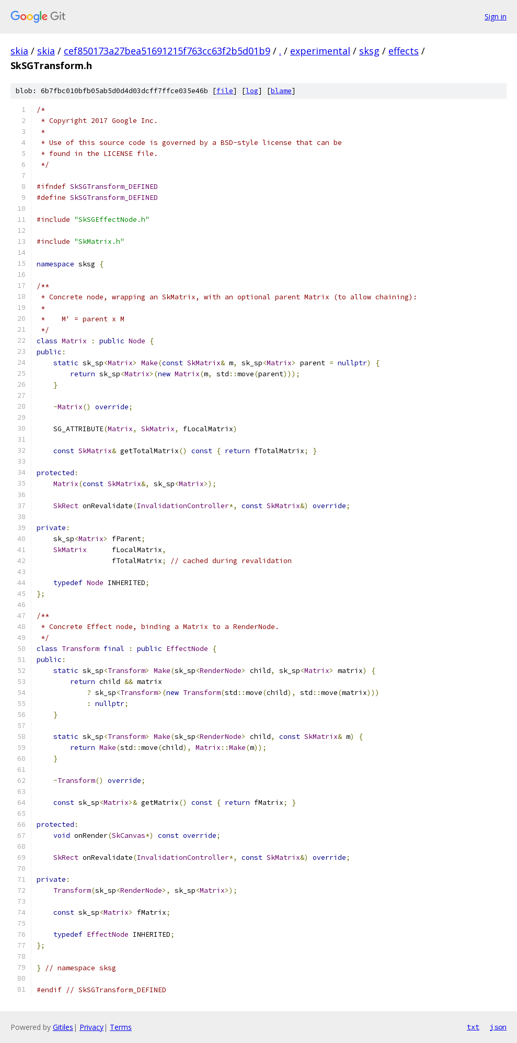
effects (403, 50)
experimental (320, 50)
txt (473, 1026)
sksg (369, 50)
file (224, 90)
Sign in (496, 16)
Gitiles (63, 1027)
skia (19, 50)
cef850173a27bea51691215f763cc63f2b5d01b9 (167, 50)
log (252, 90)
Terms (121, 1027)
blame (281, 90)
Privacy (91, 1027)
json (498, 1026)
